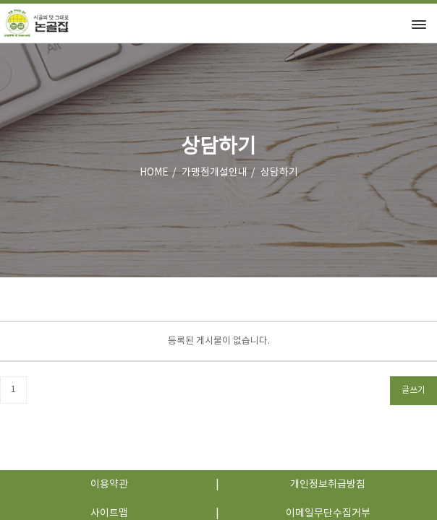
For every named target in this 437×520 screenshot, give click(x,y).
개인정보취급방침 (327, 484)
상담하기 (279, 172)
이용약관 (109, 484)
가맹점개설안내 (214, 172)
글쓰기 (413, 390)
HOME (154, 172)
